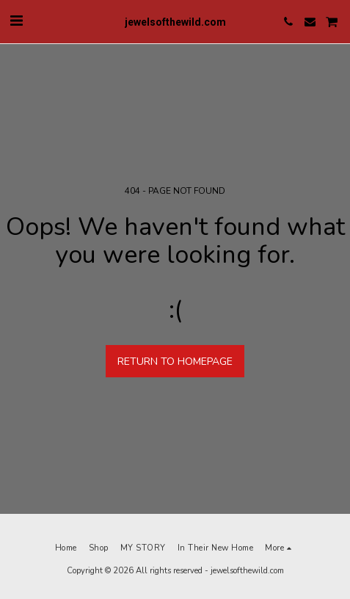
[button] (16, 21)
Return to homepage (175, 362)
